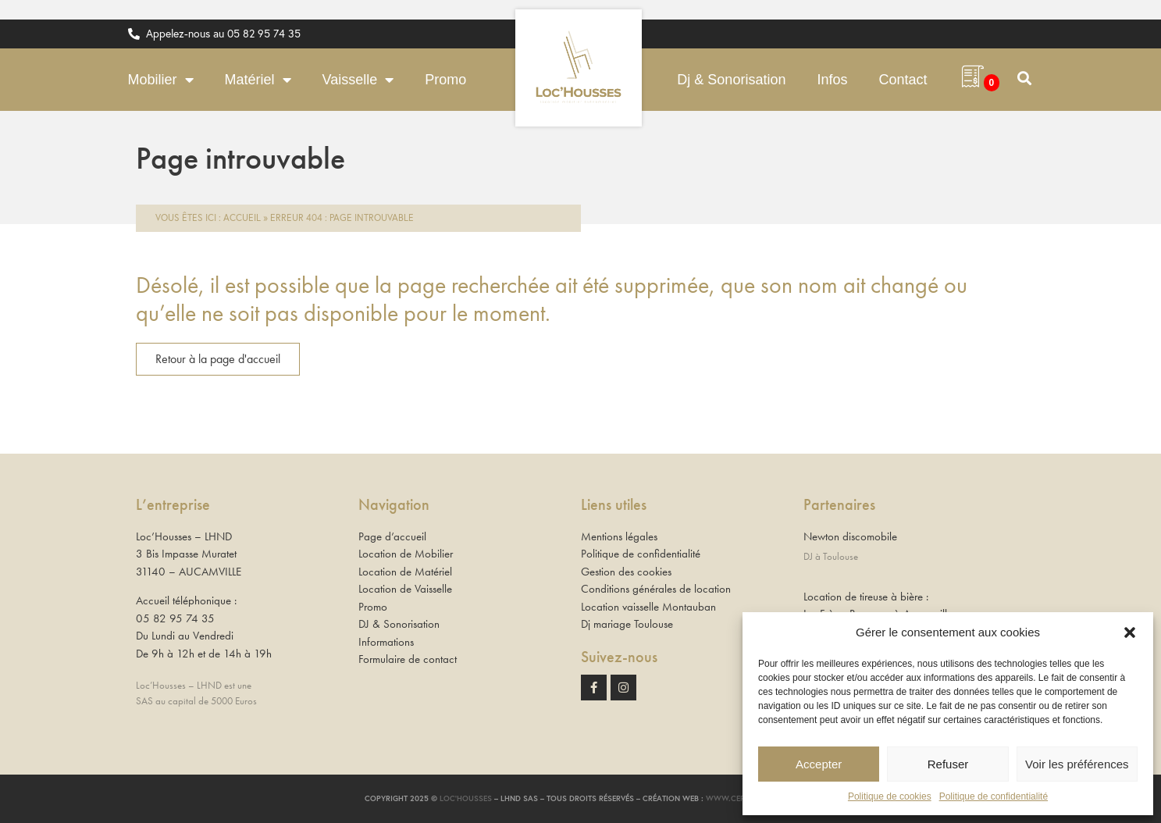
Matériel (258, 79)
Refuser (948, 764)
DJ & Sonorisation (399, 624)
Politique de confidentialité (993, 796)
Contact (902, 79)
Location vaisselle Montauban (648, 607)
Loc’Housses (466, 798)
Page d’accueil (392, 536)
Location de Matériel (405, 571)
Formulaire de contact (407, 659)
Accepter (819, 764)
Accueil (242, 217)
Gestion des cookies (626, 571)
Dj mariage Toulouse (627, 624)
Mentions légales (619, 536)
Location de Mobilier (405, 553)
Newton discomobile (850, 536)
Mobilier (161, 79)
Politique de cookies (889, 796)
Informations (386, 642)
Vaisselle (358, 79)
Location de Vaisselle (405, 589)
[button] (1130, 632)
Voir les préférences (1077, 764)
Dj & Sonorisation (731, 79)
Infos (832, 79)
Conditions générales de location (656, 589)
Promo (445, 79)
